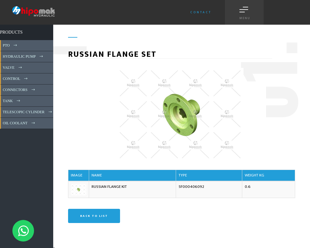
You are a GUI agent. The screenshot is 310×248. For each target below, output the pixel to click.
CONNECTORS (19, 90)
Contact (201, 12)
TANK (12, 101)
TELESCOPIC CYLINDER (28, 112)
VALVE (13, 67)
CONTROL (15, 78)
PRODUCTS (11, 32)
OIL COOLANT (19, 123)
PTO (10, 45)
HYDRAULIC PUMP (23, 56)
